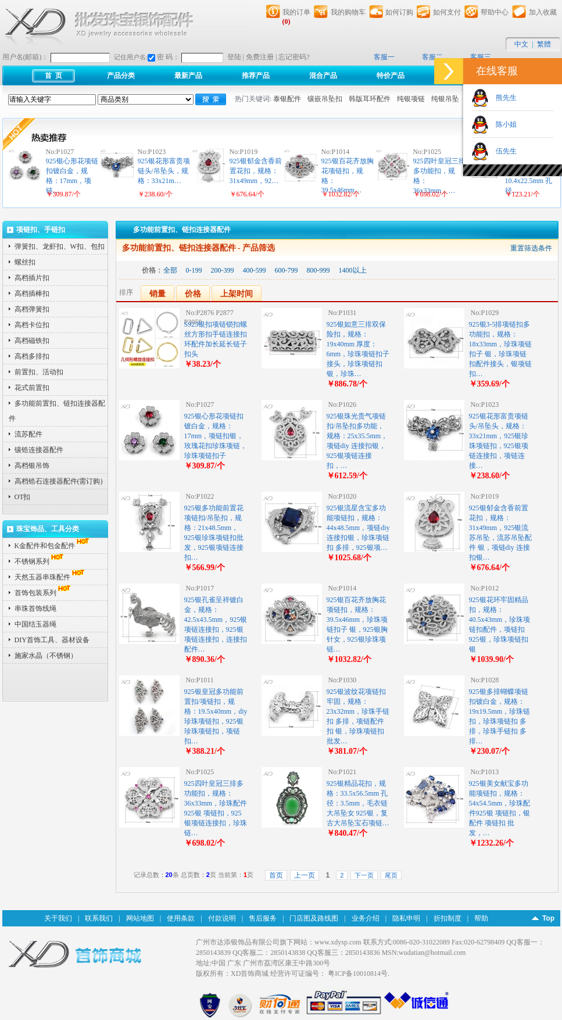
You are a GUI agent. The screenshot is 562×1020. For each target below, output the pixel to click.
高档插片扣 (32, 278)
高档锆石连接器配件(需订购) (59, 481)
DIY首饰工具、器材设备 (52, 640)
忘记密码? (293, 57)
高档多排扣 (32, 356)
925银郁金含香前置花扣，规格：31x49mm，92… (256, 171)
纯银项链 (411, 99)
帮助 (481, 918)
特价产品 (391, 75)
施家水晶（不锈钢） (46, 656)
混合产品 (323, 75)
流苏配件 (28, 434)
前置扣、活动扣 (39, 372)
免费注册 (260, 57)
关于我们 (58, 918)
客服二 (432, 57)
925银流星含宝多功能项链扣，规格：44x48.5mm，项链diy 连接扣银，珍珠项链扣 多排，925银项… (358, 528)
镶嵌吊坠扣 (324, 99)
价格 (193, 293)
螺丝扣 (25, 262)
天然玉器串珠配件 (51, 577)
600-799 (286, 270)
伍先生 (503, 151)
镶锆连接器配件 (39, 450)
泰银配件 (287, 99)
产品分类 (121, 75)
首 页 (53, 75)
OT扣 (23, 497)
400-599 (254, 270)
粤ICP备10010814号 (358, 973)
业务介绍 (366, 918)
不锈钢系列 (40, 561)
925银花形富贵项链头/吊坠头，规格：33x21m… (164, 171)
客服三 (480, 57)
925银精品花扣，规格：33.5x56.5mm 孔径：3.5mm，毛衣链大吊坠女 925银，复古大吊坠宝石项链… (358, 803)
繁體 (544, 44)
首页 (276, 875)
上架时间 (236, 293)
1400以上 (353, 270)
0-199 (194, 270)
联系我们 (99, 918)
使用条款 (181, 918)
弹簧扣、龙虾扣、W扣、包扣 (60, 246)
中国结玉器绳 (35, 624)
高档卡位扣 (32, 325)
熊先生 (503, 98)
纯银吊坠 (445, 99)
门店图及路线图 (313, 918)
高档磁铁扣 (32, 341)
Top (548, 918)
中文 (521, 44)
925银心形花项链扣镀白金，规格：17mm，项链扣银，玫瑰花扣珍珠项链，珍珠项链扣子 (215, 436)
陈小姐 (503, 124)
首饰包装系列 (44, 593)
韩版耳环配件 (370, 99)
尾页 (391, 875)
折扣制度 (447, 918)
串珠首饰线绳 (35, 608)
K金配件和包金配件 (53, 546)
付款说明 (222, 918)
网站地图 (140, 918)
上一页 (304, 875)
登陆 (234, 57)
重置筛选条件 (531, 248)
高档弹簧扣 (32, 309)
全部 (170, 270)
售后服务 (263, 918)
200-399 (222, 270)
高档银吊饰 (32, 465)
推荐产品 (256, 75)
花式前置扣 (32, 388)
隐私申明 (406, 918)
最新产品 (188, 75)
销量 (157, 293)
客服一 (384, 57)
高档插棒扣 (32, 293)
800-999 (318, 270)
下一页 (364, 875)
